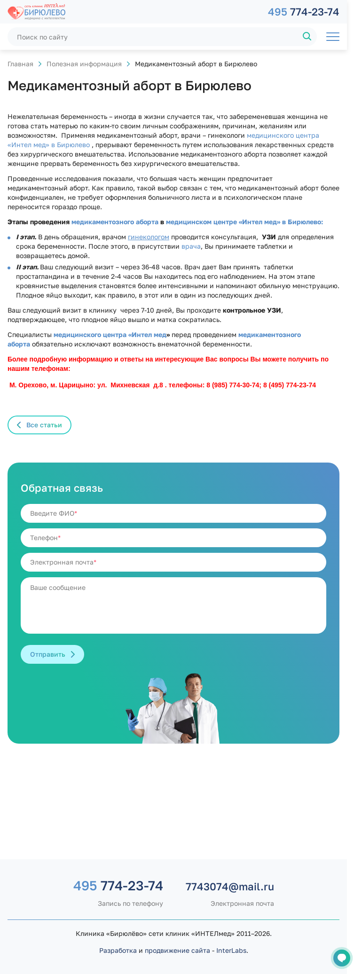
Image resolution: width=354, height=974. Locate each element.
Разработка (118, 950)
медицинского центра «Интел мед (110, 334)
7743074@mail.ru (230, 886)
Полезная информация (84, 64)
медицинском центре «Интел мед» (223, 222)
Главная (20, 64)
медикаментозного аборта (115, 222)
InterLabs (231, 950)
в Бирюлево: (301, 222)
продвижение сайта (177, 950)
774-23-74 (303, 11)
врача (191, 246)
